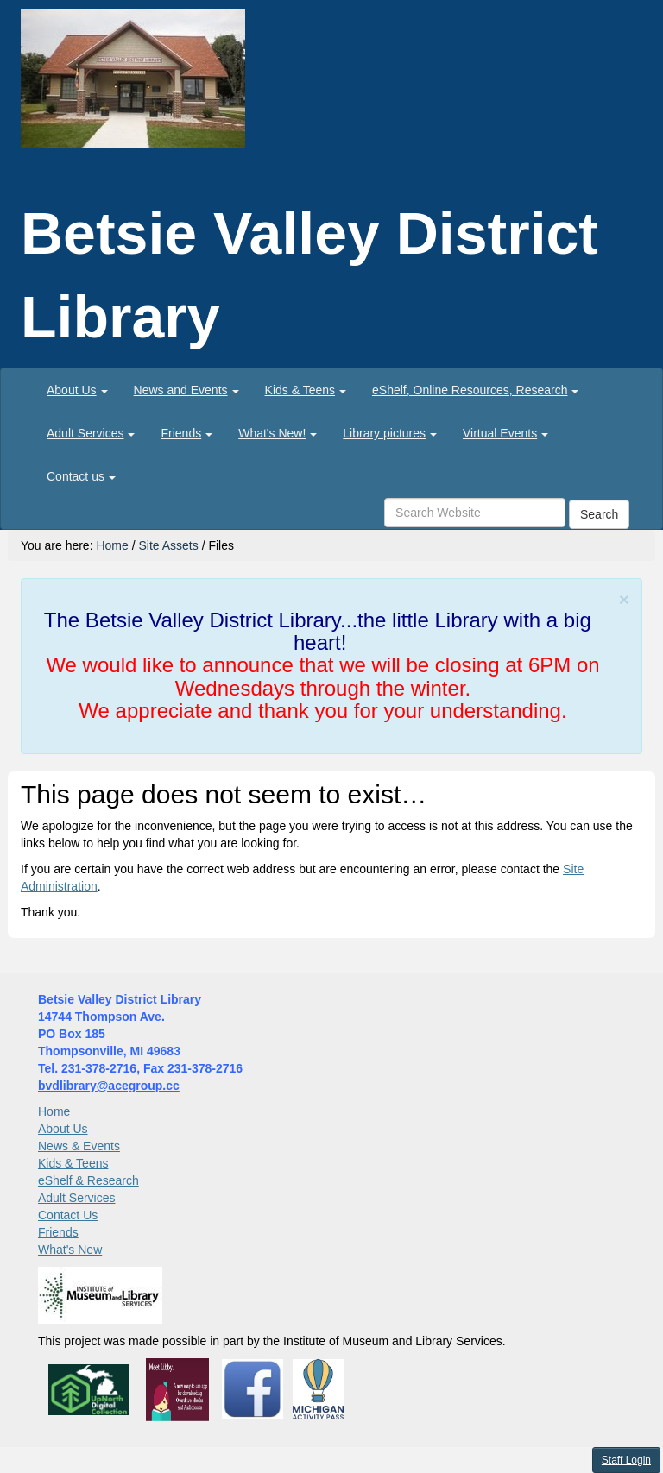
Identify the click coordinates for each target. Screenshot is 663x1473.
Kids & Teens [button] (305, 390)
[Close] (624, 599)
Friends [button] (186, 433)
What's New (70, 1249)
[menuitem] (77, 390)
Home (112, 545)
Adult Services (76, 1198)
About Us (63, 1129)
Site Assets (168, 545)
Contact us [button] (81, 476)
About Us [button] (77, 390)
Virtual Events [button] (505, 433)
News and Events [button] (186, 390)
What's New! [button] (277, 433)
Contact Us (68, 1215)
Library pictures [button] (390, 433)
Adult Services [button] (91, 433)
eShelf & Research (88, 1180)
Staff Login (626, 1460)
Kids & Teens (73, 1163)
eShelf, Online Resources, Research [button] (475, 390)
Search (599, 514)
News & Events (79, 1146)
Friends (58, 1232)
